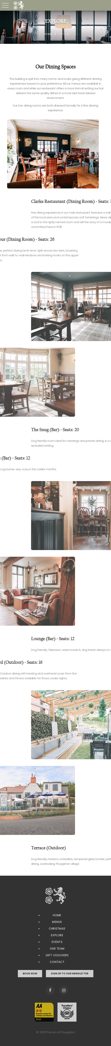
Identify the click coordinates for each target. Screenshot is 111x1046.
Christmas (57, 929)
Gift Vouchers (57, 955)
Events (57, 942)
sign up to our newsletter (69, 973)
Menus (57, 922)
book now (30, 973)
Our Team (57, 949)
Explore (57, 935)
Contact (57, 962)
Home (48, 34)
